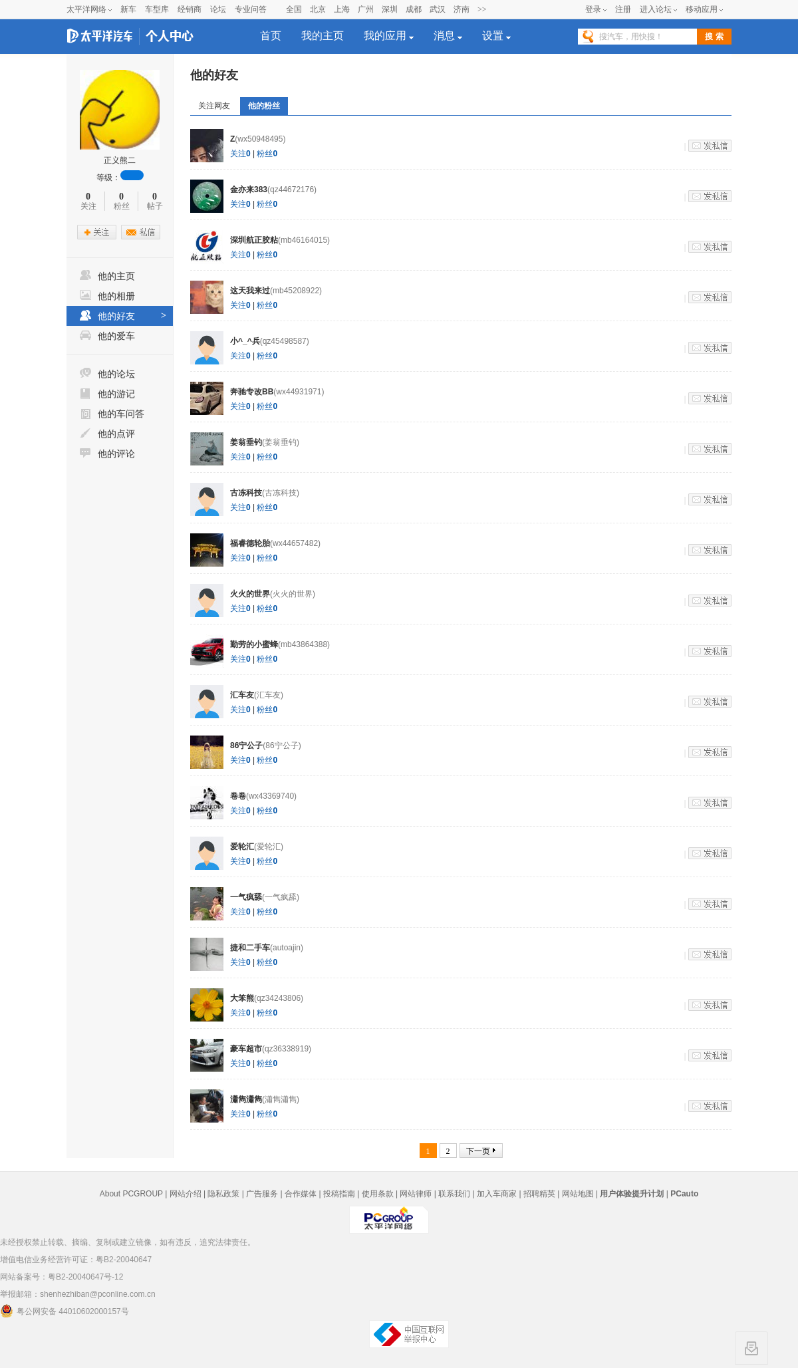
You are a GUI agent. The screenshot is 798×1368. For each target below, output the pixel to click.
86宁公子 (246, 745)
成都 (414, 9)
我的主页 (322, 35)
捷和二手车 (250, 947)
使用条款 (378, 1193)
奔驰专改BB (251, 391)
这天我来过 (250, 290)
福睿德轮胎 (250, 543)
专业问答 (251, 9)
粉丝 (267, 153)
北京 (318, 9)
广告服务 (262, 1193)
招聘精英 (539, 1193)
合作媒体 (301, 1193)
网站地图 (578, 1193)
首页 (270, 35)
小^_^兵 (245, 341)
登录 (593, 9)
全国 (294, 9)
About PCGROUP (131, 1193)
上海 (342, 9)
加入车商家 (497, 1193)
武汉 (438, 9)
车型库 (157, 9)
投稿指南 (339, 1193)
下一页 (478, 1151)
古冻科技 (246, 492)
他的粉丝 (264, 105)
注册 (623, 9)
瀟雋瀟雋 (246, 1099)
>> (482, 9)
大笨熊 (242, 998)
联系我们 (454, 1193)
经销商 (189, 9)
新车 (128, 9)
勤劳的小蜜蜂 (254, 644)
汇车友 (242, 695)
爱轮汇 (242, 846)
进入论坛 (656, 9)
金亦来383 (248, 189)
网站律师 (416, 1193)
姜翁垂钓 (246, 442)
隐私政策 (223, 1193)
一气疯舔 (246, 897)
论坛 (218, 9)
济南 (461, 9)
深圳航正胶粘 (254, 240)
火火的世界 (250, 594)
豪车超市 (246, 1048)
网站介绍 (185, 1193)
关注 (240, 153)
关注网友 (214, 105)
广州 (366, 9)
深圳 (390, 9)
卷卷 (238, 796)
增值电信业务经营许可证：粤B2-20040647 (76, 1259)
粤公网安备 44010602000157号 (64, 1310)
